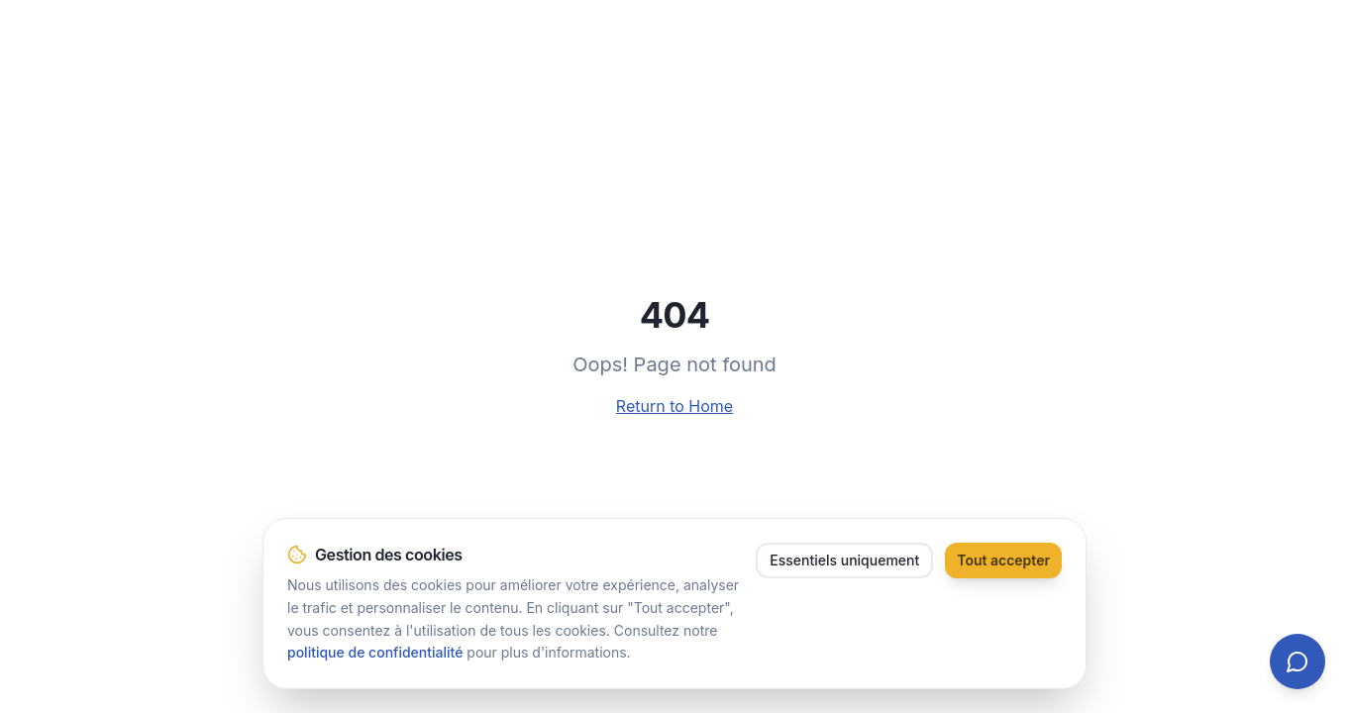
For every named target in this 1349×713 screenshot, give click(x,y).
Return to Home (674, 406)
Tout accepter (1003, 560)
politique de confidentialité (375, 652)
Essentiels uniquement (844, 560)
